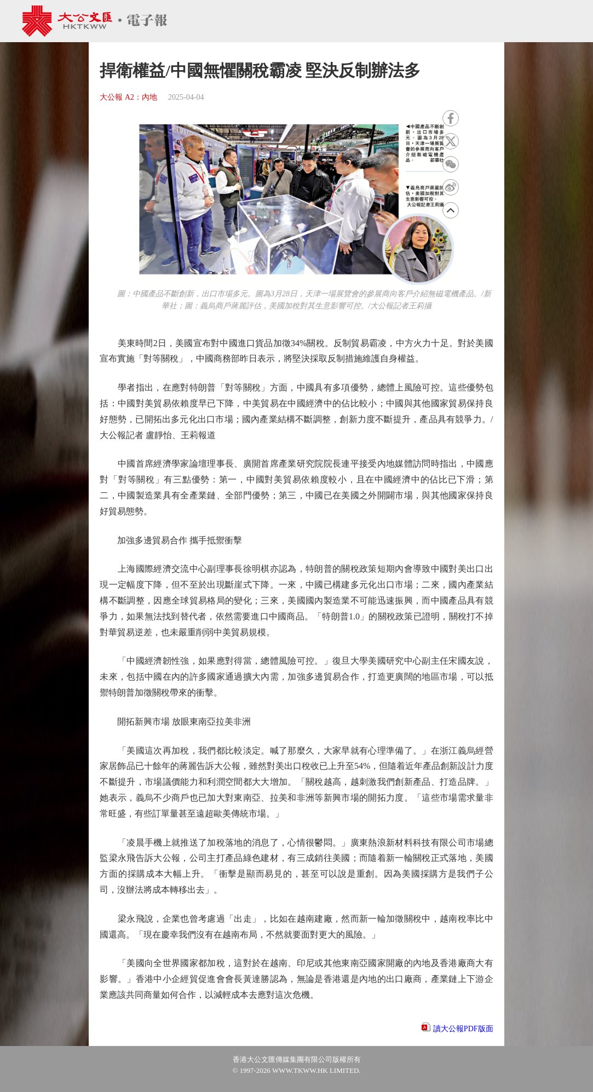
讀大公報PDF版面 (463, 1029)
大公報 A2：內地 (128, 97)
